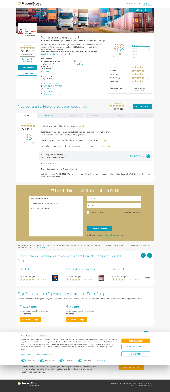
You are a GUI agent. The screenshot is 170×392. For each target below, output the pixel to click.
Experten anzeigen (30, 319)
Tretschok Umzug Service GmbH (82, 268)
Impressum (25, 381)
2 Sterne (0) (119, 115)
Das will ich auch (133, 3)
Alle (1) (26, 115)
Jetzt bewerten (27, 67)
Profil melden (41, 247)
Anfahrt (47, 71)
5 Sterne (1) (49, 115)
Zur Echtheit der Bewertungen (27, 60)
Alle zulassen (136, 367)
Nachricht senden (99, 228)
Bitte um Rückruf (97, 212)
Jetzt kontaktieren (140, 10)
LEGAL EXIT (25, 268)
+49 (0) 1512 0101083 (53, 86)
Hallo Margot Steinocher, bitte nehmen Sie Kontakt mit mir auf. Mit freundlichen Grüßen (56, 216)
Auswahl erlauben (136, 373)
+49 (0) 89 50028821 (52, 83)
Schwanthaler (119, 268)
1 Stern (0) (143, 115)
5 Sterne (134, 45)
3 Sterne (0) (96, 115)
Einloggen (147, 4)
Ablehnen (136, 380)
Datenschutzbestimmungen (41, 381)
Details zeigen (101, 387)
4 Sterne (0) (72, 115)
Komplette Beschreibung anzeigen (55, 54)
